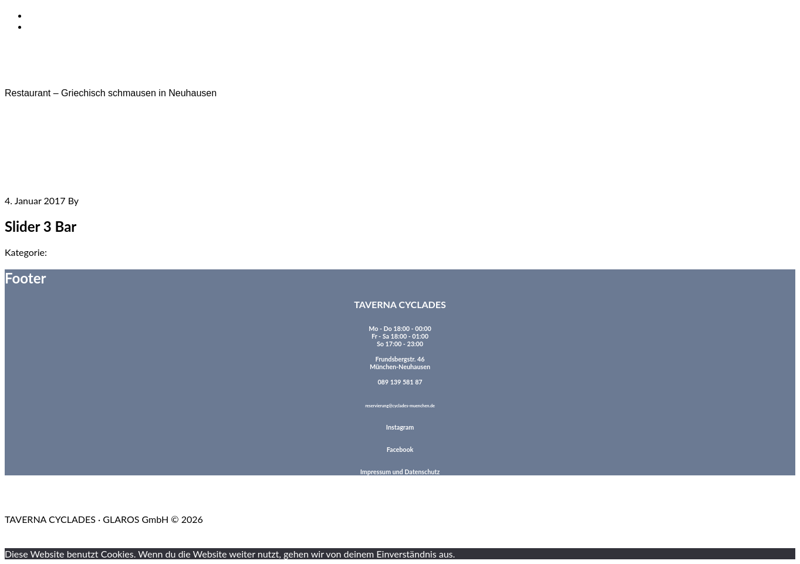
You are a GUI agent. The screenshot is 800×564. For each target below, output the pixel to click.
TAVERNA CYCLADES (52, 73)
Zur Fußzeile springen (72, 26)
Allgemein (69, 252)
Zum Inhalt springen (69, 15)
